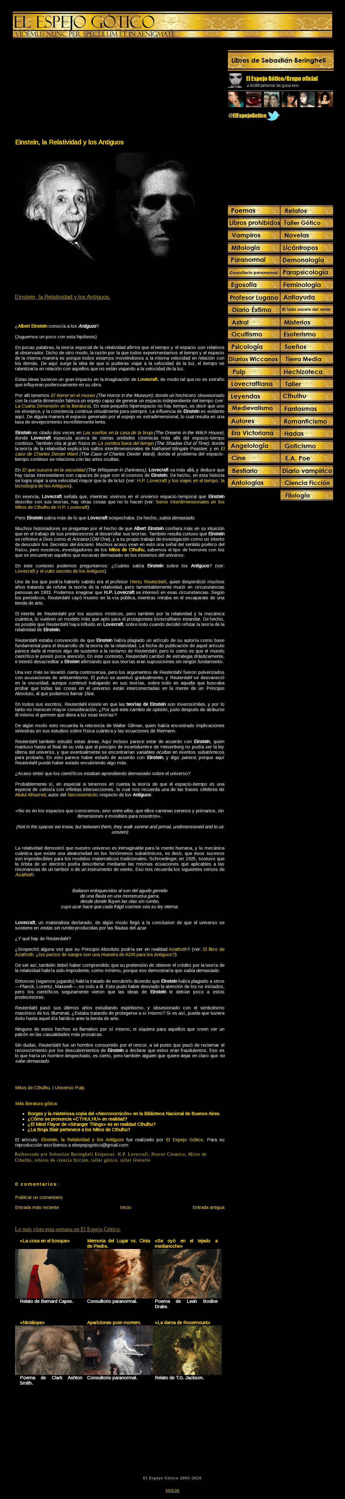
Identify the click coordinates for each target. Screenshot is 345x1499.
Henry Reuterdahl (148, 581)
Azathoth (24, 874)
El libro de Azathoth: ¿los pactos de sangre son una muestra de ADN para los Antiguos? (119, 951)
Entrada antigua (208, 1207)
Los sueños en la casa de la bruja (117, 432)
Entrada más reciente (37, 1207)
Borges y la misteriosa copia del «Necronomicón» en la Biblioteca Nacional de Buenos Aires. (124, 1113)
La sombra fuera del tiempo (125, 443)
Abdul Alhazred (30, 794)
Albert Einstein (32, 326)
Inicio (125, 1207)
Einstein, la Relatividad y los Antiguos (69, 142)
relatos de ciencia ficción (61, 1160)
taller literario (135, 1160)
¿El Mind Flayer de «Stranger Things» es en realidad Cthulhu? (92, 1124)
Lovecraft (147, 379)
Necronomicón (82, 794)
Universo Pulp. (70, 1087)
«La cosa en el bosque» (45, 1240)
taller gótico (104, 1160)
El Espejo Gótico (184, 1139)
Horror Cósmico (168, 1154)
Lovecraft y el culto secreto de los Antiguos (60, 571)
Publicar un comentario (39, 1197)
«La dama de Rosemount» (182, 1322)
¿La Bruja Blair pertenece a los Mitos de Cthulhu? (79, 1129)
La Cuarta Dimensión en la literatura (52, 406)
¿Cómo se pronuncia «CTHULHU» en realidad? (77, 1119)
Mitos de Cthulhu (126, 549)
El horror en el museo (73, 395)
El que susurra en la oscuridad (53, 469)
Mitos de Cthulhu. (33, 1087)
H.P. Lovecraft (133, 1154)
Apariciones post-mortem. (114, 1322)
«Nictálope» (32, 1322)
